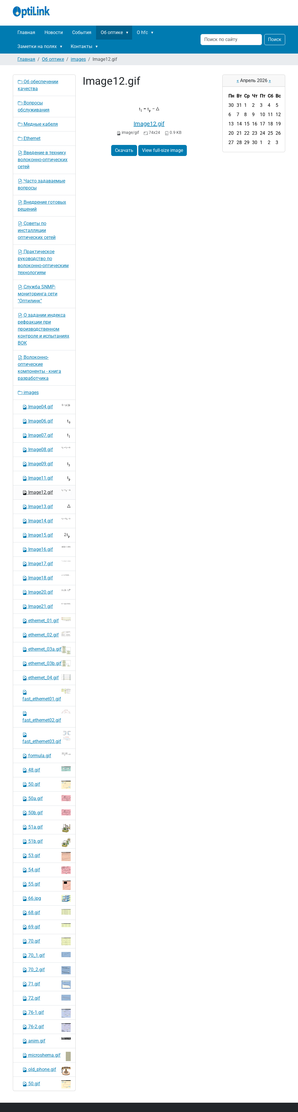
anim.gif (46, 1040)
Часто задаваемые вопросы (41, 184)
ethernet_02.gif (46, 635)
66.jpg (46, 898)
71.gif (46, 984)
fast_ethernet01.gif (46, 695)
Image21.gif (46, 606)
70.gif (46, 941)
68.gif (46, 912)
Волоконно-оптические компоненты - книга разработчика (39, 367)
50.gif (46, 785)
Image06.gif (46, 421)
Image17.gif (46, 563)
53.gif (46, 856)
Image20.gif (46, 592)
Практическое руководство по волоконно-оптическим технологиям (43, 262)
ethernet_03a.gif (46, 650)
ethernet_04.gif (46, 677)
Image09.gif (46, 463)
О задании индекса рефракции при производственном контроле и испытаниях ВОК (43, 329)
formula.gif (46, 755)
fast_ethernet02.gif (46, 716)
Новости (54, 32)
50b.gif (46, 812)
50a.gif (46, 798)
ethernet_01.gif (46, 620)
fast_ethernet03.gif (46, 737)
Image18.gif (46, 577)
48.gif (46, 770)
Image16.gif (46, 549)
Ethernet (29, 138)
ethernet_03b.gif (46, 663)
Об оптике (112, 32)
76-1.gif (46, 1013)
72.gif (46, 998)
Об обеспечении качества (38, 85)
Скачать (124, 150)
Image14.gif (46, 520)
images (78, 59)
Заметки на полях (37, 46)
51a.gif (46, 828)
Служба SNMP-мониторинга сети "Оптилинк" (37, 294)
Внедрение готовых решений (42, 205)
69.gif (46, 926)
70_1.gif (46, 955)
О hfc (142, 32)
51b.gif (46, 842)
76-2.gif (46, 1027)
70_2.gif (46, 970)
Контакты (81, 46)
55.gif (46, 885)
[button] (128, 33)
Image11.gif (46, 478)
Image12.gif (149, 123)
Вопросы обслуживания (33, 106)
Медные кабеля (38, 124)
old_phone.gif (46, 1070)
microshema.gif (46, 1056)
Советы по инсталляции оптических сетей (37, 230)
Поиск (274, 39)
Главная (26, 32)
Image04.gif (46, 406)
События (81, 32)
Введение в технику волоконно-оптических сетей (43, 159)
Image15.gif (46, 535)
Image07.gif (46, 435)
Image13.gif (46, 506)
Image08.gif (46, 449)
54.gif (46, 870)
